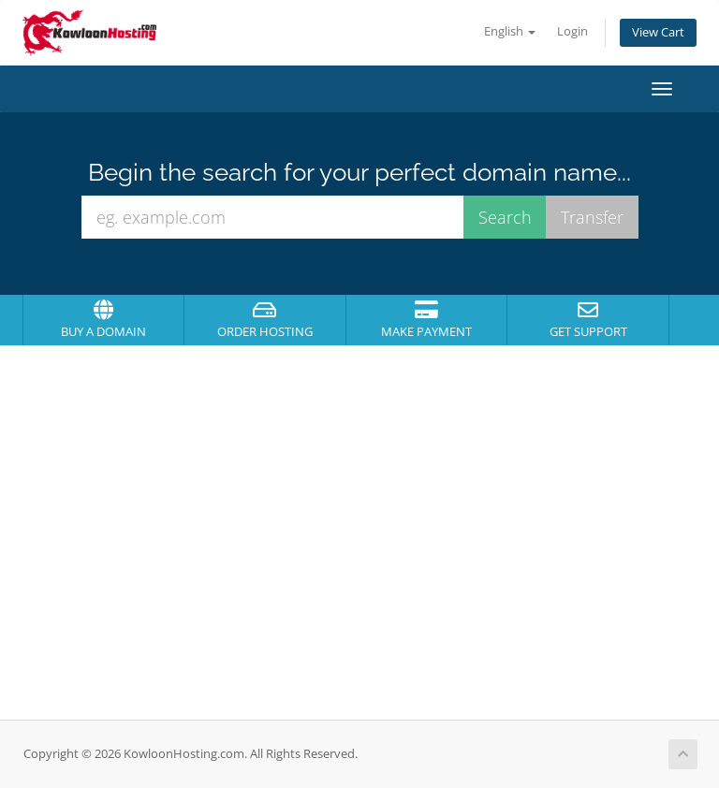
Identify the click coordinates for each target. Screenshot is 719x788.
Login (572, 31)
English (510, 31)
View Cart (658, 32)
